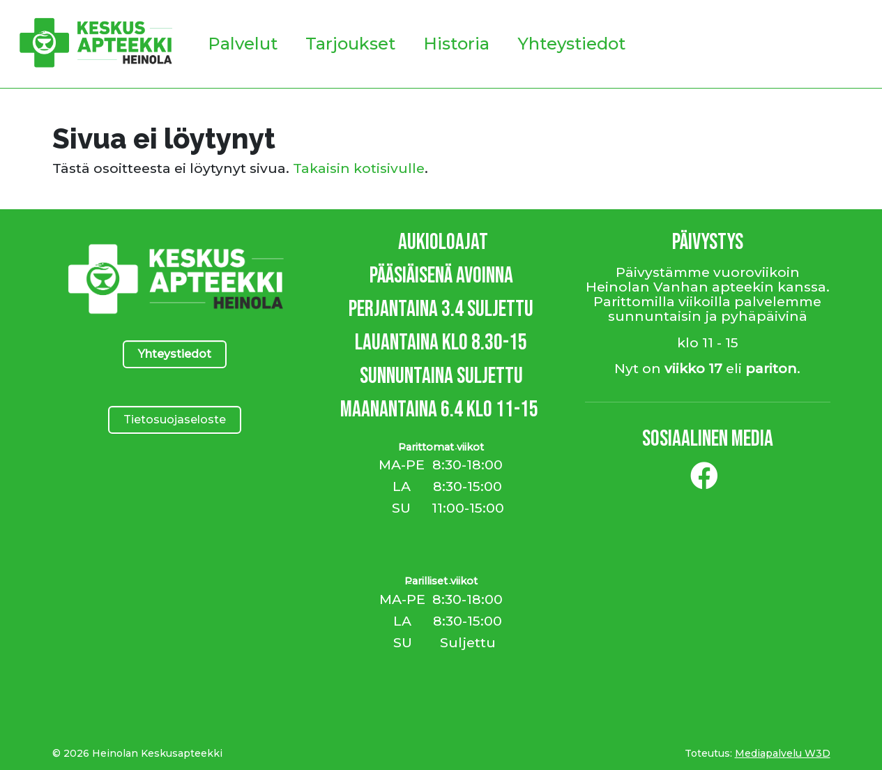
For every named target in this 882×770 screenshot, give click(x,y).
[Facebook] (704, 481)
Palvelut (242, 43)
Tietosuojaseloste (174, 419)
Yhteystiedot (571, 43)
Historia (456, 43)
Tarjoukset (350, 43)
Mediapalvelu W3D (782, 753)
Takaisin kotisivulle (359, 168)
